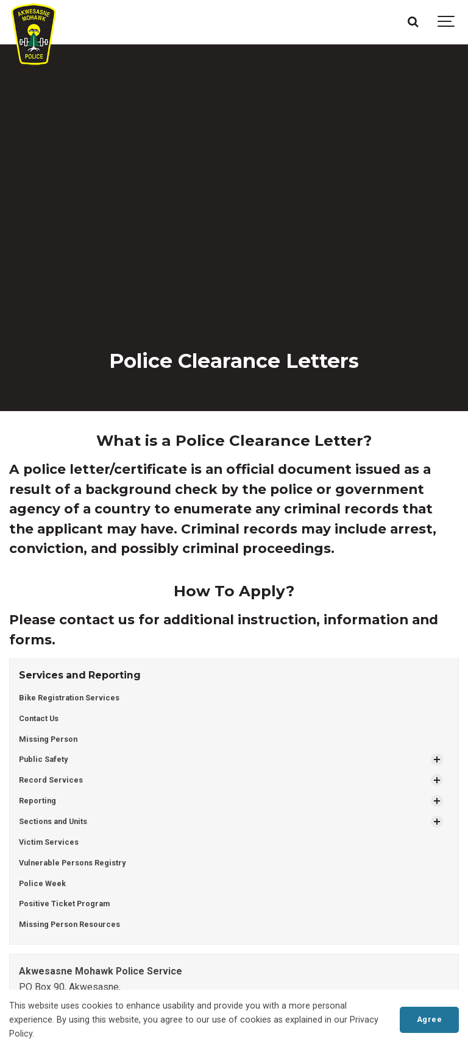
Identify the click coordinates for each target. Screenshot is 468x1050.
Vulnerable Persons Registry (72, 862)
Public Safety (43, 759)
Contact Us (38, 718)
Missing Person (48, 739)
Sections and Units (53, 821)
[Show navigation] (446, 22)
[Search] (412, 22)
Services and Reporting (80, 675)
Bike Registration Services (69, 697)
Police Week (42, 883)
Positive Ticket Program (64, 903)
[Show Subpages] (437, 759)
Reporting (37, 800)
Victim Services (49, 842)
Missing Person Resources (69, 924)
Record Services (51, 779)
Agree (429, 1019)
